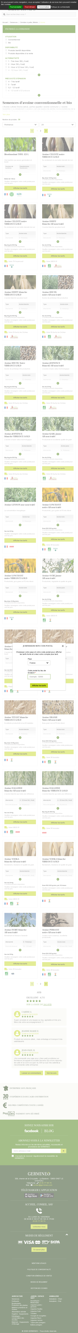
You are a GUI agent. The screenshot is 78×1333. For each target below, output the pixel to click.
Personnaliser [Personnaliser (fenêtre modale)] (44, 7)
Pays (30, 659)
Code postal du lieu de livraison (37, 671)
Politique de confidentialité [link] (60, 7)
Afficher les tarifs (39, 685)
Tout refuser (30, 7)
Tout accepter (15, 7)
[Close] (63, 645)
